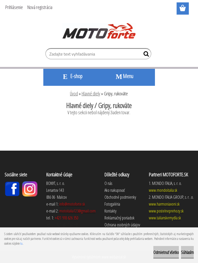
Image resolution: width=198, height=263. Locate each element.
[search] (145, 55)
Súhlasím (187, 252)
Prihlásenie (14, 7)
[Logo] (99, 31)
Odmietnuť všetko (166, 252)
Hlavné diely (91, 93)
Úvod (74, 93)
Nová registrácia (39, 7)
